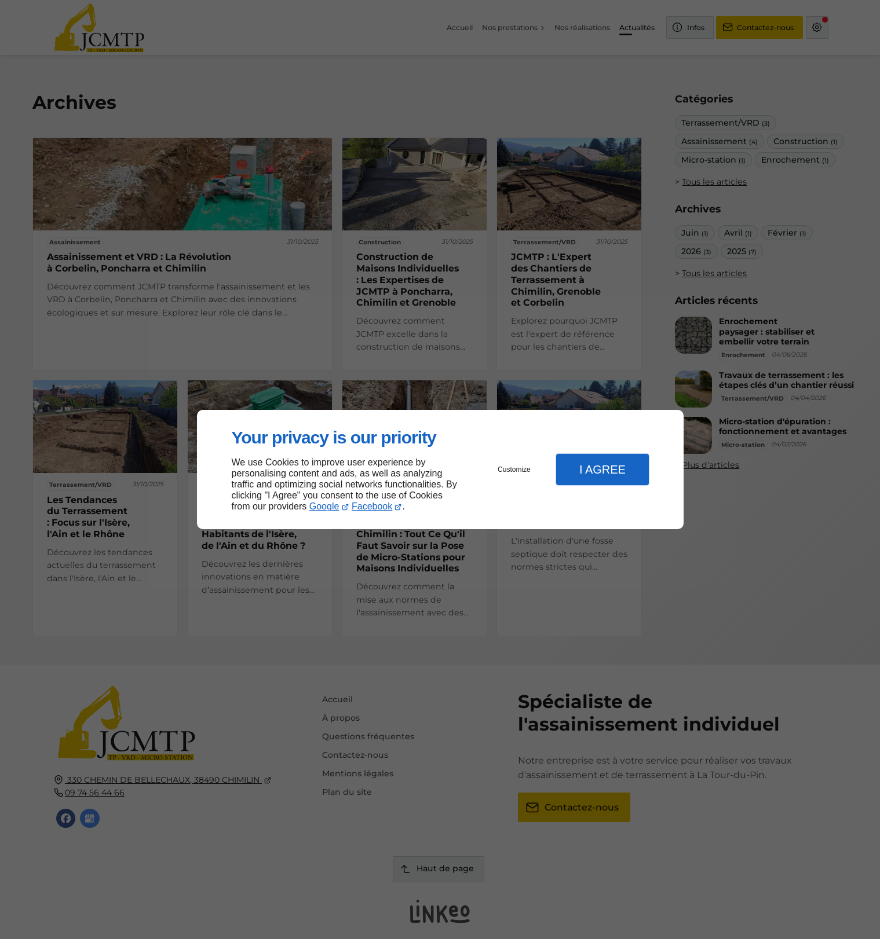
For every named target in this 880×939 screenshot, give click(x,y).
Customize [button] (514, 469)
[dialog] (440, 470)
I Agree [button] (602, 469)
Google (324, 506)
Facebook (372, 506)
